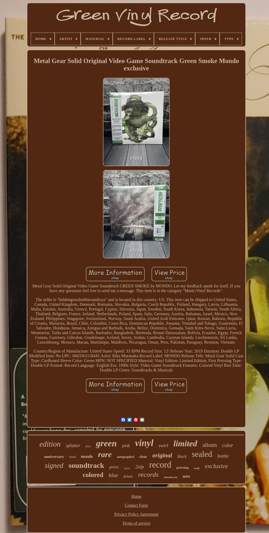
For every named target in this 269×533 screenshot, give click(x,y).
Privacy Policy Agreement (136, 514)
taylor (127, 468)
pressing (183, 467)
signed (54, 465)
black (182, 456)
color (227, 445)
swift (196, 468)
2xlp (139, 466)
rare (105, 454)
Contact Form (136, 505)
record (160, 464)
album (210, 445)
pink (126, 445)
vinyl (144, 443)
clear (143, 457)
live (88, 446)
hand (72, 457)
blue (113, 475)
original (162, 455)
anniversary (54, 456)
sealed (202, 454)
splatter (73, 445)
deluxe (128, 476)
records (148, 474)
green (106, 443)
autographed (125, 457)
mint (186, 476)
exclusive (216, 466)
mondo (87, 456)
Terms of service (136, 523)
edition (50, 444)
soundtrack (86, 465)
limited (185, 443)
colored (93, 474)
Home (136, 496)
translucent (170, 477)
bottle (223, 456)
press (113, 466)
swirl (163, 445)
